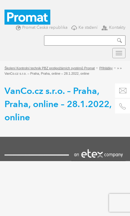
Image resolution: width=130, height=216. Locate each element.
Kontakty (114, 27)
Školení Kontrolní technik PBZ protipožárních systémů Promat (49, 68)
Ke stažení (84, 27)
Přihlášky (106, 68)
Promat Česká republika (41, 27)
